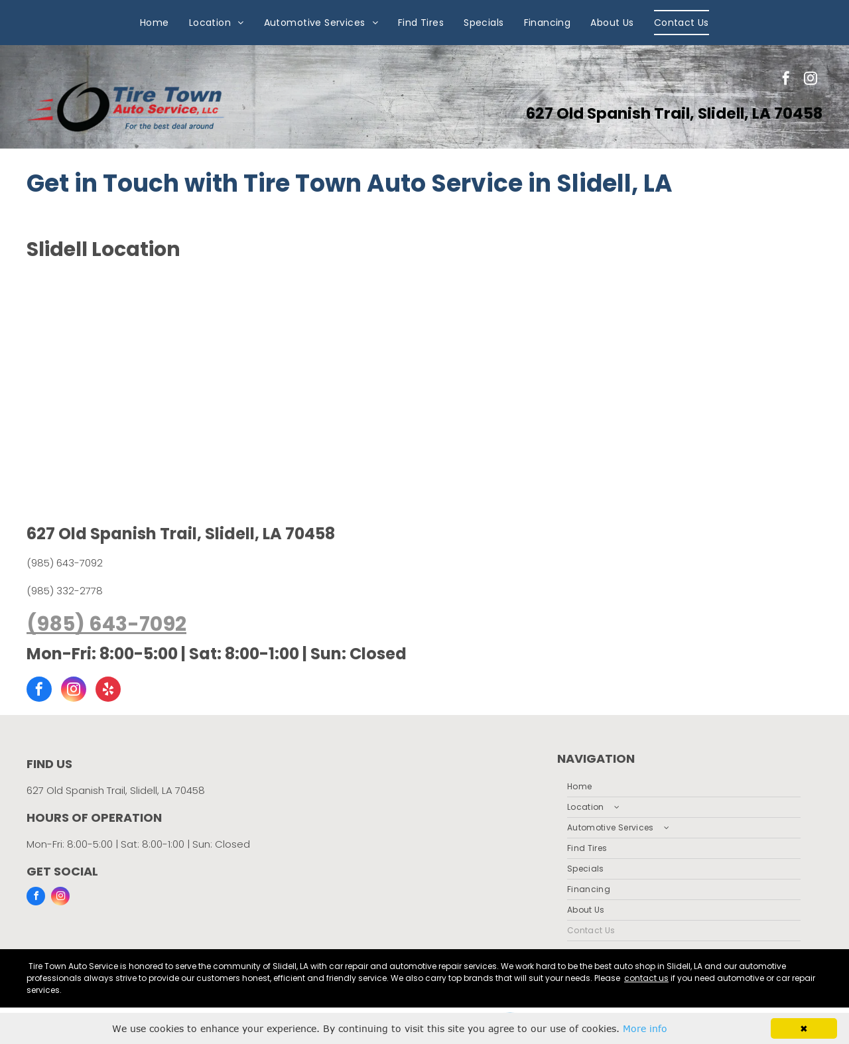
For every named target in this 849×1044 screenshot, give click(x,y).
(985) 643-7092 (65, 563)
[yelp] (108, 691)
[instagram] (810, 80)
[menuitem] (154, 22)
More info (645, 1028)
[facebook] (786, 80)
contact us (646, 978)
